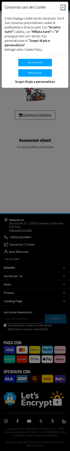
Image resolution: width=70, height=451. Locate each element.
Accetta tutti (35, 62)
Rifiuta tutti (35, 72)
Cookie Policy (33, 50)
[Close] (62, 7)
